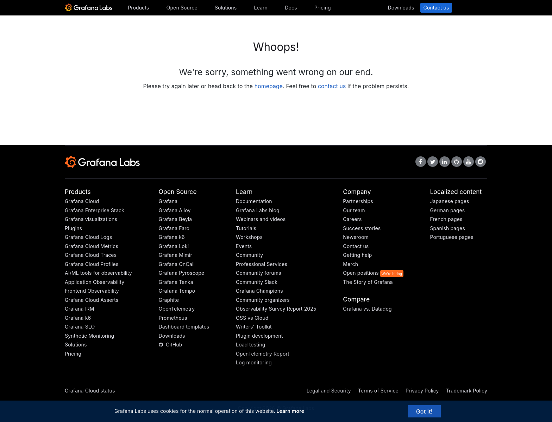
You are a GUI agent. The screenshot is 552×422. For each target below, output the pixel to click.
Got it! (424, 411)
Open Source (182, 8)
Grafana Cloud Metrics (91, 246)
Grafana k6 (78, 318)
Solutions (226, 8)
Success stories (362, 228)
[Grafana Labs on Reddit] (480, 161)
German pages (447, 210)
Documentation (254, 201)
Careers (352, 219)
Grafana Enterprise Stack (94, 210)
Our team (354, 210)
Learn (261, 8)
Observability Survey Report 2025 (276, 309)
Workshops (249, 237)
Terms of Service (378, 391)
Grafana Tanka (176, 282)
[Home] (88, 10)
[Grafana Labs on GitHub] (456, 161)
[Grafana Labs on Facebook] (420, 161)
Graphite (169, 300)
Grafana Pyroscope (182, 273)
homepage (269, 86)
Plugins (73, 228)
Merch (350, 264)
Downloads (401, 8)
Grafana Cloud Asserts (91, 300)
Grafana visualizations (91, 219)
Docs (291, 8)
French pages (446, 219)
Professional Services (261, 264)
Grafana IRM (79, 309)
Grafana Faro (174, 228)
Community (249, 255)
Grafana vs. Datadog (367, 309)
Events (244, 246)
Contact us (436, 8)
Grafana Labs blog (258, 210)
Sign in (471, 8)
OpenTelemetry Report (262, 354)
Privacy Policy (422, 391)
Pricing (322, 8)
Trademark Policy (466, 391)
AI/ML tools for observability (98, 273)
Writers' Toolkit (254, 327)
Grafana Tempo (177, 291)
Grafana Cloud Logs (88, 237)
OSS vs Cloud (252, 318)
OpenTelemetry (177, 309)
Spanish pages (447, 228)
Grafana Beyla (175, 219)
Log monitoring (254, 362)
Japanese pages (449, 201)
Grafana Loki (174, 246)
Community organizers (263, 300)
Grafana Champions (259, 291)
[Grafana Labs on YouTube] (468, 161)
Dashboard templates (184, 327)
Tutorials (246, 228)
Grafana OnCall (177, 264)
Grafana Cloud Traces (91, 255)
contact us (332, 86)
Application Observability (94, 282)
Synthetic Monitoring (89, 336)
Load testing (250, 345)
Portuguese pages (451, 237)
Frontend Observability (92, 291)
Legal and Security (329, 391)
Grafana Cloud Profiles (91, 264)
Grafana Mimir (175, 255)
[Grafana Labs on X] (432, 161)
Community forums (258, 273)
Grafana (168, 201)
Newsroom (356, 237)
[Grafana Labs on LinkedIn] (444, 161)
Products (138, 8)
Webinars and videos (261, 219)
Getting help (357, 255)
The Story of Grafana (368, 282)
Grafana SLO (80, 327)
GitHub (170, 345)
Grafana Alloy (175, 210)
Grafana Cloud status (90, 391)
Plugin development (259, 336)
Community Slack (256, 282)
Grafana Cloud (82, 201)
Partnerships (358, 201)
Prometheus (173, 318)
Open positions (361, 273)
